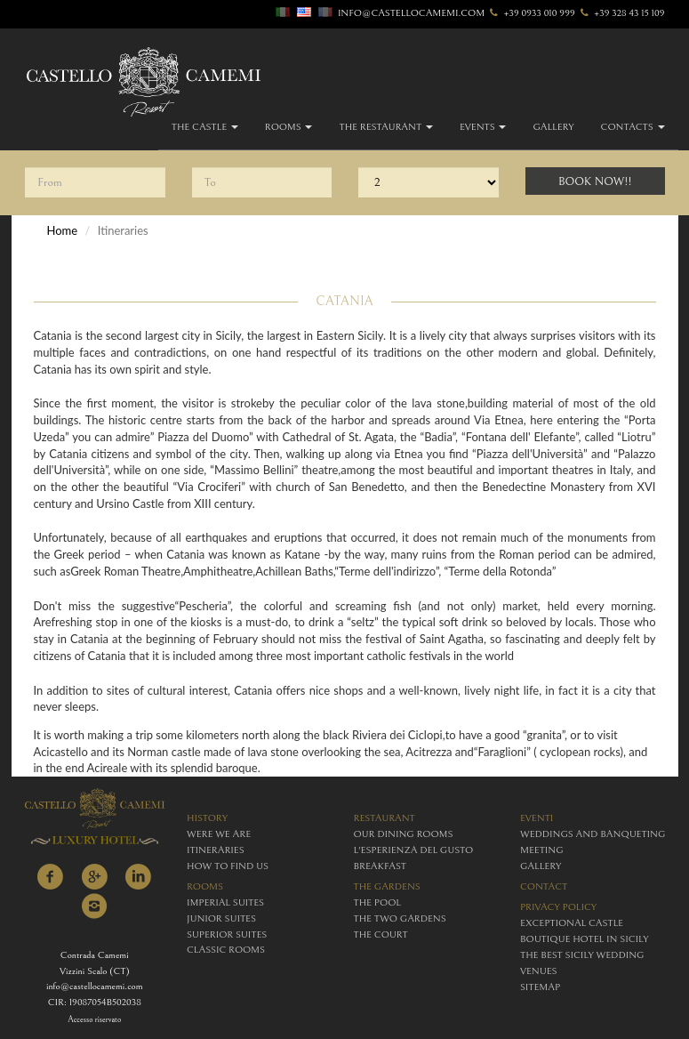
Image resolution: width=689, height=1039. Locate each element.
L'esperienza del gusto (414, 850)
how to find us (227, 866)
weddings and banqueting (592, 834)
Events (483, 127)
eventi (536, 818)
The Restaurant (385, 127)
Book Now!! (595, 182)
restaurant (384, 818)
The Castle (205, 127)
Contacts (633, 127)
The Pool (377, 902)
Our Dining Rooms (403, 834)
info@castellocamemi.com (411, 13)
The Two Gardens (400, 918)
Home (62, 230)
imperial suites (225, 902)
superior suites (227, 934)
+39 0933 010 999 (531, 13)
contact (543, 886)
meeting (542, 850)
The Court (381, 934)
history (207, 818)
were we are (219, 834)
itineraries (215, 850)
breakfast (380, 866)
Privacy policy (558, 907)
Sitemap (540, 987)
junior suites (221, 918)
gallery (553, 127)
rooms (205, 886)
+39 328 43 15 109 (621, 13)
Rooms (289, 127)
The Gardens (387, 886)
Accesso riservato (94, 1020)
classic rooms (226, 949)
